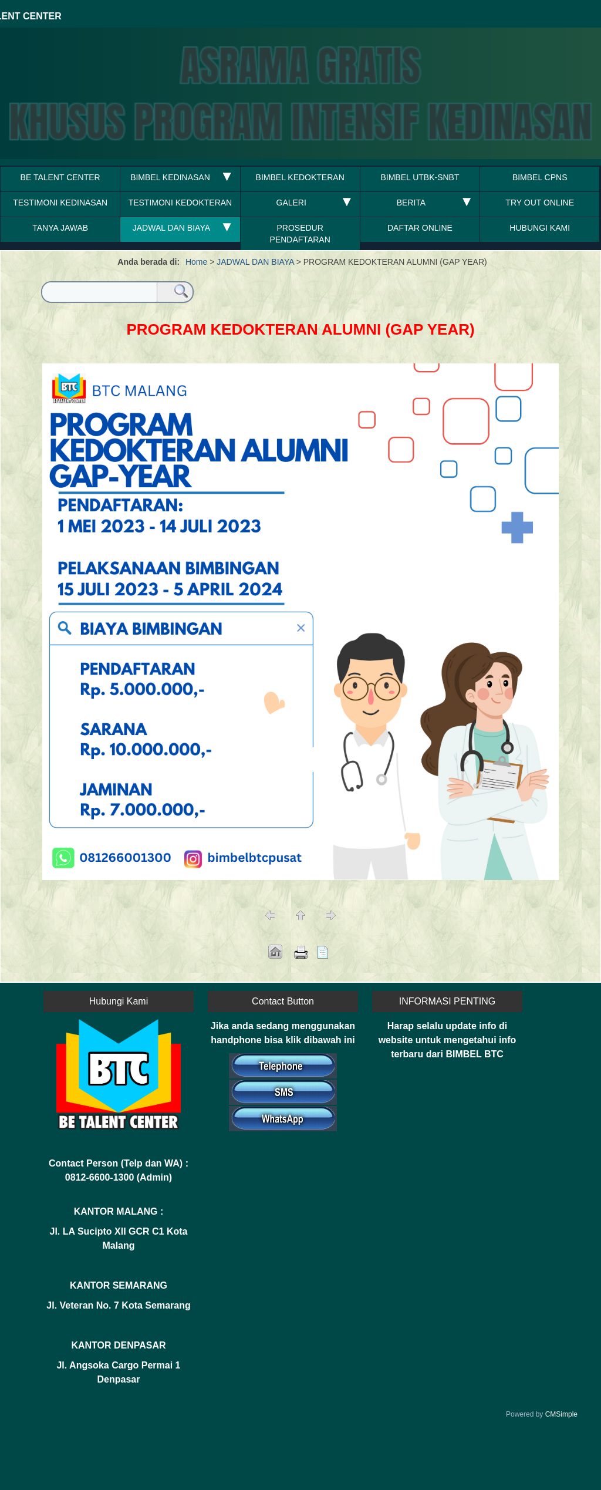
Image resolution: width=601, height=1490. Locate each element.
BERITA (411, 202)
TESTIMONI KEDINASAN (60, 202)
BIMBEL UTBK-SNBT (419, 177)
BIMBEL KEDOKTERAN (300, 177)
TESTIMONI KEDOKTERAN (180, 202)
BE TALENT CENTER (60, 177)
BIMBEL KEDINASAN (171, 177)
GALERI (291, 202)
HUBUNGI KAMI (539, 227)
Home (196, 262)
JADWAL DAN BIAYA (171, 227)
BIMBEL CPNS (540, 177)
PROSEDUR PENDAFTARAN (300, 233)
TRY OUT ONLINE (539, 202)
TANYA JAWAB (60, 227)
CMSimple (561, 1414)
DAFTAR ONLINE (420, 227)
